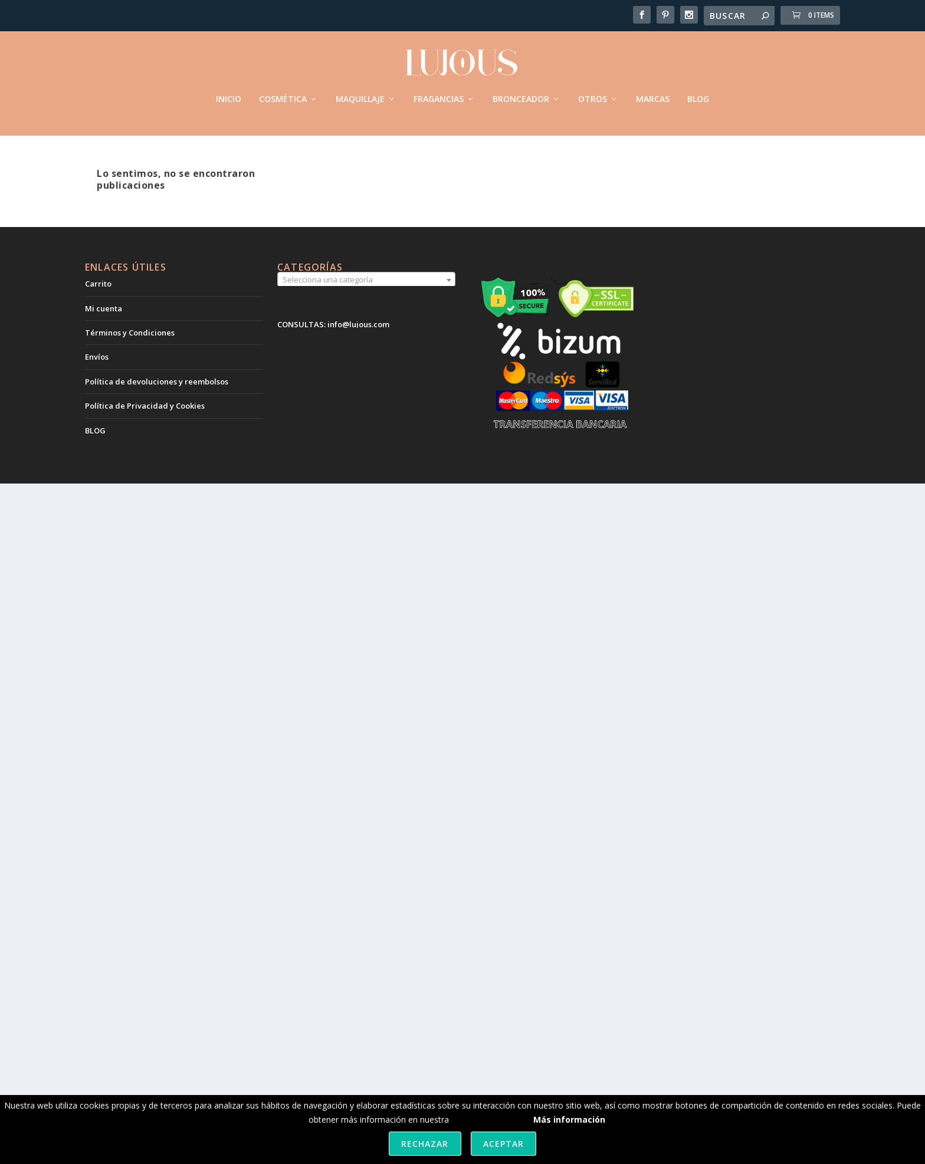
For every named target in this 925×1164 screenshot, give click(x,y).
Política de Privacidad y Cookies (145, 404)
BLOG (698, 94)
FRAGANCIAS (439, 94)
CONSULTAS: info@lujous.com (333, 323)
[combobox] (366, 279)
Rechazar (424, 1143)
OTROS (592, 94)
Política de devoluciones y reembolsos (156, 379)
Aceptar (503, 1143)
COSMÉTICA (283, 94)
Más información (569, 1119)
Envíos (97, 355)
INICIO (228, 94)
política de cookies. (487, 1119)
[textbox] (366, 278)
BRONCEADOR (521, 94)
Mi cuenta (103, 306)
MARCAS (653, 94)
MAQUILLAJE (360, 94)
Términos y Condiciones (130, 330)
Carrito (98, 282)
